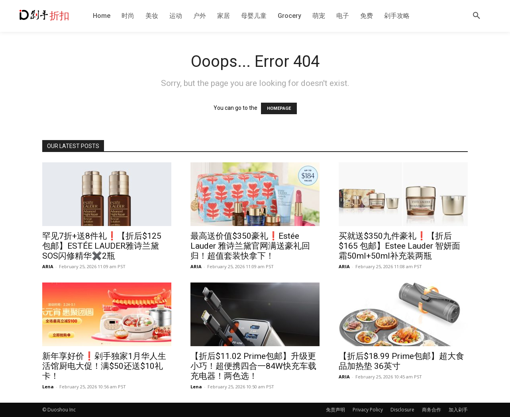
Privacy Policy (368, 409)
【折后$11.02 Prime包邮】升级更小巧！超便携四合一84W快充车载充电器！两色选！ (253, 366)
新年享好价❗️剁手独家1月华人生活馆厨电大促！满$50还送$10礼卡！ (104, 366)
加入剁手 (458, 409)
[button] (476, 16)
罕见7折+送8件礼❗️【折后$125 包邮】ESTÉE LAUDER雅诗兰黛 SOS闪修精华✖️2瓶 (101, 246)
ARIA (47, 266)
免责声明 (335, 409)
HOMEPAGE (279, 108)
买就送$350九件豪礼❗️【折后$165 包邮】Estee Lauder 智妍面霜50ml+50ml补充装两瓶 (399, 246)
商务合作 (431, 409)
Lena (48, 387)
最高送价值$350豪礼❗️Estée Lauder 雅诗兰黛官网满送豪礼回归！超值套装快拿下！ (250, 246)
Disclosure (402, 409)
